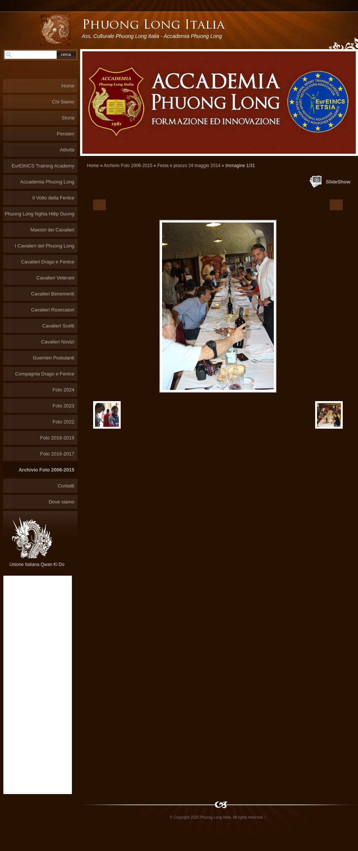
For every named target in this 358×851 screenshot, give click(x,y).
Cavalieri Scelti (58, 326)
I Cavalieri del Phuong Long (45, 246)
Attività (67, 150)
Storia (68, 118)
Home (93, 165)
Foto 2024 (64, 390)
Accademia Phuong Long (47, 182)
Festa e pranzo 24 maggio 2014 (188, 165)
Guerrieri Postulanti (53, 358)
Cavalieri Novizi (58, 342)
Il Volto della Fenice (53, 198)
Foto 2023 (64, 406)
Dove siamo (62, 502)
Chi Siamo (63, 102)
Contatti (66, 486)
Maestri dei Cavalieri (53, 230)
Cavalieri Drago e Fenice (47, 262)
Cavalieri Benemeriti (52, 294)
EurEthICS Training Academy (43, 166)
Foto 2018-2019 (57, 438)
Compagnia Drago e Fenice (45, 374)
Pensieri (66, 134)
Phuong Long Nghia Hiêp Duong (39, 214)
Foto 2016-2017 (57, 454)
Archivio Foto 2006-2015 (128, 165)
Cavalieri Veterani (56, 278)
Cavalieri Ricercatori (52, 310)
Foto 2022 (64, 422)
